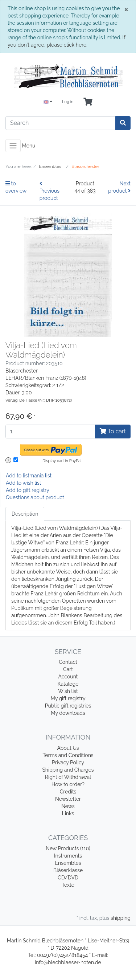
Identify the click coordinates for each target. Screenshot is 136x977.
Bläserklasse (68, 870)
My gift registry (67, 698)
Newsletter (68, 799)
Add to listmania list (28, 475)
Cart (68, 669)
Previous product (49, 191)
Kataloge (68, 684)
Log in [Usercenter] (67, 101)
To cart (113, 431)
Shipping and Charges (68, 770)
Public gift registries (68, 706)
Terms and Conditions (67, 755)
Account (68, 676)
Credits (68, 792)
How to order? (68, 784)
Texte (68, 885)
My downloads (68, 713)
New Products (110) (68, 848)
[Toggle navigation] (13, 145)
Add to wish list (23, 483)
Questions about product (35, 497)
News (68, 806)
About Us (68, 748)
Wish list (68, 691)
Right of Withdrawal (68, 777)
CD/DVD (68, 878)
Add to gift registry (27, 490)
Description (25, 514)
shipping (121, 918)
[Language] (48, 102)
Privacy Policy (68, 762)
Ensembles (68, 863)
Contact (68, 662)
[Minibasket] (88, 102)
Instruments (68, 856)
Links (68, 813)
